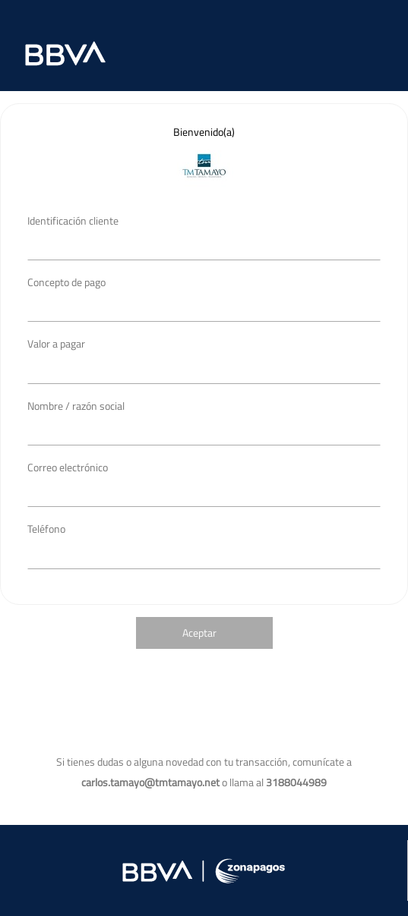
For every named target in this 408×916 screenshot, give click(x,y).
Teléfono (46, 529)
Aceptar (199, 633)
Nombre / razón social (76, 406)
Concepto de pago (66, 282)
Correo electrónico (67, 467)
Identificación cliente (73, 220)
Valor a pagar (56, 343)
